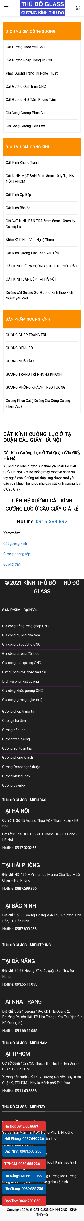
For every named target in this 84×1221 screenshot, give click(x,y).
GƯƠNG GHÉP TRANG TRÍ (26, 335)
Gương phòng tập (16, 554)
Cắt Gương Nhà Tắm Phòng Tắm (31, 99)
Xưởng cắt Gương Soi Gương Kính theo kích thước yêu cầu (39, 295)
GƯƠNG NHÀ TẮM (20, 361)
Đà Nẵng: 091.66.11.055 (23, 1176)
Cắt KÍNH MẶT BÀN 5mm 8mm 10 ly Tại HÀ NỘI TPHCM (40, 179)
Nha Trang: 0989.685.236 (23, 1189)
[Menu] (6, 7)
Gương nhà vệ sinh (53, 1182)
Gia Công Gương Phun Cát (26, 113)
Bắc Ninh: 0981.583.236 (22, 1151)
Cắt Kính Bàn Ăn (18, 208)
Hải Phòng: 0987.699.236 (24, 1139)
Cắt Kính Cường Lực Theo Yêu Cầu (32, 253)
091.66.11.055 (26, 984)
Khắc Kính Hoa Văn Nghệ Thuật (30, 240)
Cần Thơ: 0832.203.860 (22, 1201)
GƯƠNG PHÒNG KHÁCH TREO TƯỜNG (35, 387)
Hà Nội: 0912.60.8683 (21, 1126)
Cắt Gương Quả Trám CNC (26, 86)
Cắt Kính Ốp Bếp (18, 195)
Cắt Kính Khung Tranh (22, 162)
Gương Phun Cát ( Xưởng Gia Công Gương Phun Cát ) (38, 404)
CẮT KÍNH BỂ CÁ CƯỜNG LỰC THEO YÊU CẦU (41, 266)
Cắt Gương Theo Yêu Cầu (25, 47)
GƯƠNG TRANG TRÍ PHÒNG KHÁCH (34, 374)
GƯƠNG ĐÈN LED (19, 348)
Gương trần (12, 564)
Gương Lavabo (13, 785)
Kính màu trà (64, 1162)
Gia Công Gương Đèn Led (25, 126)
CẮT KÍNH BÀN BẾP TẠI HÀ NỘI (31, 279)
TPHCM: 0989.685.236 (22, 1164)
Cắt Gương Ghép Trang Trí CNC (29, 60)
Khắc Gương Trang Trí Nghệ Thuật (32, 73)
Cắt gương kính (15, 543)
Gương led (57, 1176)
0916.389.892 (51, 521)
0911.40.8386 (26, 1091)
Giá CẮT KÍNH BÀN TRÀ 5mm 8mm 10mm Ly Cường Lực (40, 224)
